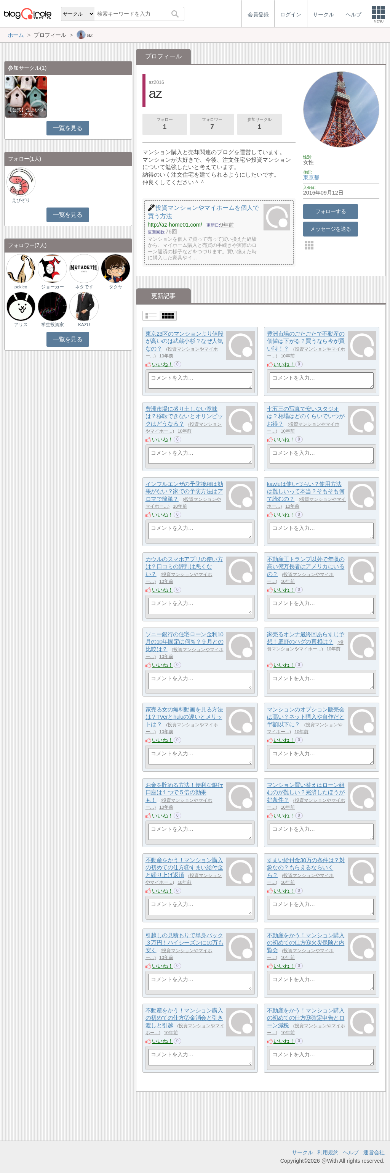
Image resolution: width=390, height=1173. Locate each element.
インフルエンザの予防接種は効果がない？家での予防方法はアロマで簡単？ (184, 491)
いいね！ (162, 364)
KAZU (84, 324)
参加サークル (259, 124)
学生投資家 (52, 324)
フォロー (164, 124)
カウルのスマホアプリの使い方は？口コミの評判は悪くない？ (184, 566)
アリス (21, 324)
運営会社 (374, 1152)
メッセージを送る (330, 229)
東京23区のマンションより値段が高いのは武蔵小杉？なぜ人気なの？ (184, 341)
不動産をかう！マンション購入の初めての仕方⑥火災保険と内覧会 (306, 942)
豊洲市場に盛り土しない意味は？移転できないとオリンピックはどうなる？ (184, 416)
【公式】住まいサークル (26, 112)
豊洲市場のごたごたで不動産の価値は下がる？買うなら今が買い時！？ (306, 341)
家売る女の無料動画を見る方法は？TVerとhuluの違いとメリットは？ (184, 716)
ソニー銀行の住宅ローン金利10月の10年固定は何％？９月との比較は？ (184, 641)
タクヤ (116, 287)
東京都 (311, 177)
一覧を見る (67, 128)
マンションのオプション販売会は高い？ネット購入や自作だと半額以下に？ (306, 716)
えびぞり (21, 200)
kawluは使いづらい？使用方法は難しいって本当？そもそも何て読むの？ (306, 491)
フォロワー (212, 124)
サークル (302, 1152)
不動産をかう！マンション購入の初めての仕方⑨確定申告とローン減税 (306, 1017)
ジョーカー (52, 287)
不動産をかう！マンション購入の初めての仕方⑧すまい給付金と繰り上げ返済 (184, 867)
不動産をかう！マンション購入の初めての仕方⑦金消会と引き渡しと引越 (184, 1017)
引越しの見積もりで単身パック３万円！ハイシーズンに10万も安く (184, 942)
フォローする (330, 211)
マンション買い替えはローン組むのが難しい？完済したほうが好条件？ (306, 792)
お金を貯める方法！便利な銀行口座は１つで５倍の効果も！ (184, 792)
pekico (20, 287)
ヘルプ (351, 1152)
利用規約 (328, 1152)
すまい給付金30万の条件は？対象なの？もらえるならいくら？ (306, 867)
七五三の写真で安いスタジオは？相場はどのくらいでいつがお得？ (306, 416)
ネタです (84, 287)
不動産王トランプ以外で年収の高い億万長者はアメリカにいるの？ (306, 566)
